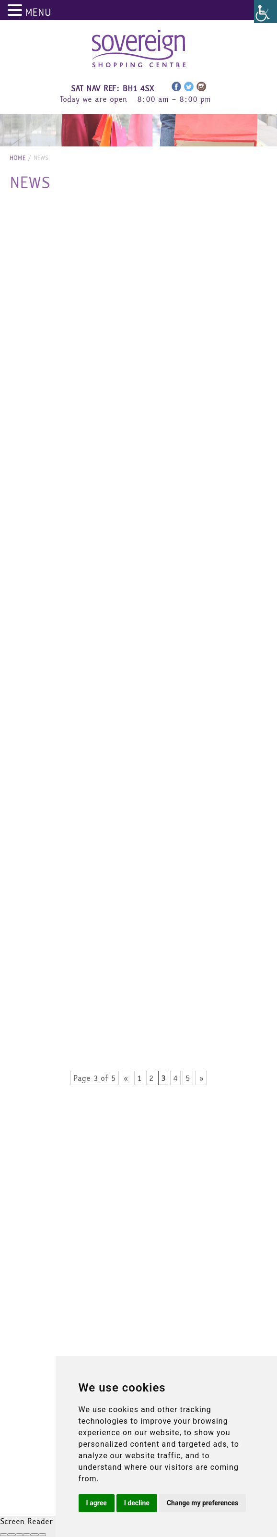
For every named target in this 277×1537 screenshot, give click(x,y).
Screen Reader (26, 1521)
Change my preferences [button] (202, 1503)
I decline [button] (137, 1503)
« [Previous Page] (126, 1078)
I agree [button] (96, 1503)
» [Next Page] (201, 1078)
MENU (38, 12)
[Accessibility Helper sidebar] (265, 11)
